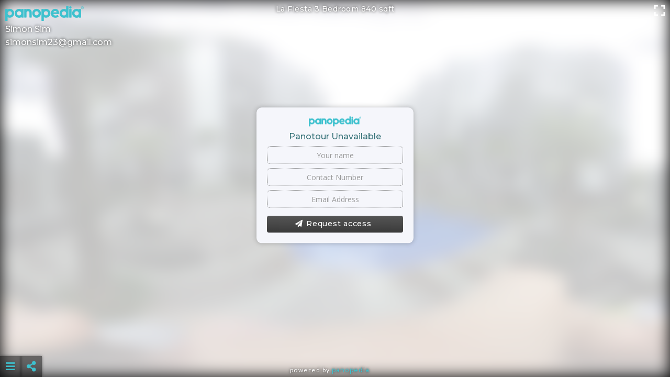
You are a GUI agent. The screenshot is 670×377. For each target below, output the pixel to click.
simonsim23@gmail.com (58, 42)
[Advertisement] (335, 340)
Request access (333, 224)
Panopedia (351, 370)
